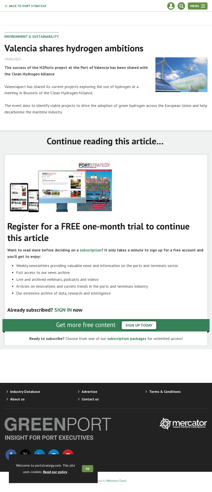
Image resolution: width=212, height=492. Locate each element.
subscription (90, 250)
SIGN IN (63, 309)
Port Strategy (27, 6)
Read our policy (55, 472)
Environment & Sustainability (31, 36)
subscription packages (126, 338)
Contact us (90, 399)
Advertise (89, 391)
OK (87, 469)
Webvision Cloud (116, 480)
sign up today (139, 325)
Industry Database (25, 391)
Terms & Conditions (165, 391)
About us (17, 399)
